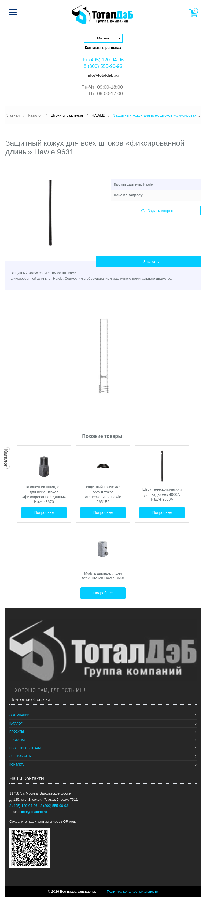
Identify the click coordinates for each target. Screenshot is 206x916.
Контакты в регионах (103, 47)
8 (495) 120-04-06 (23, 806)
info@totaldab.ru (102, 75)
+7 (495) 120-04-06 (103, 59)
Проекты (16, 731)
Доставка (17, 739)
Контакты (17, 764)
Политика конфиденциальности (132, 891)
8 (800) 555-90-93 (103, 66)
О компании (19, 715)
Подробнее (44, 512)
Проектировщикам (25, 748)
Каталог (6, 458)
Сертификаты (20, 756)
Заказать (151, 262)
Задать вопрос (157, 211)
